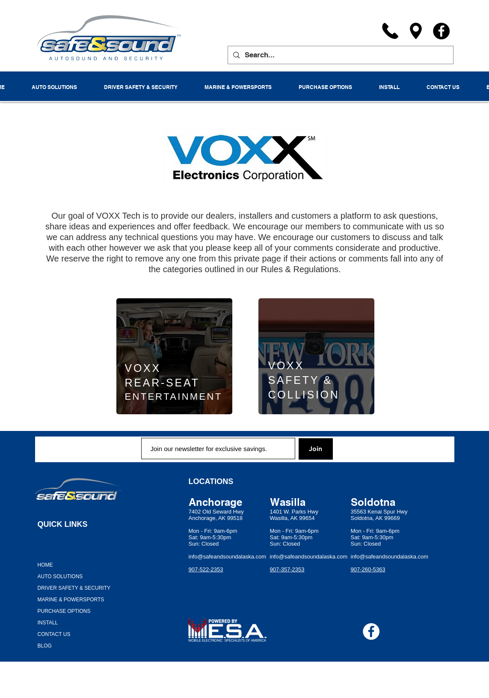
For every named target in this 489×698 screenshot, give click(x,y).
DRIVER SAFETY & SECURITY (74, 588)
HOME (45, 565)
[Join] (316, 449)
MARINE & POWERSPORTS (71, 600)
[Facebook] (441, 31)
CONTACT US (54, 634)
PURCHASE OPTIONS (64, 611)
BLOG (45, 646)
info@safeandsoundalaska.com (228, 556)
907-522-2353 (206, 569)
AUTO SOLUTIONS (60, 576)
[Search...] (340, 55)
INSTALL (48, 623)
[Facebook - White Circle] (371, 631)
